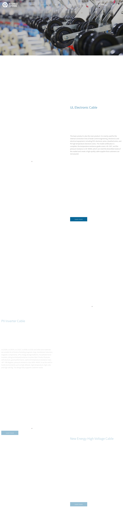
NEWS (71, 4)
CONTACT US (100, 4)
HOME (32, 4)
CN (115, 4)
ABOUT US (44, 4)
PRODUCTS (58, 4)
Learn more (79, 223)
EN (118, 4)
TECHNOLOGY (84, 4)
